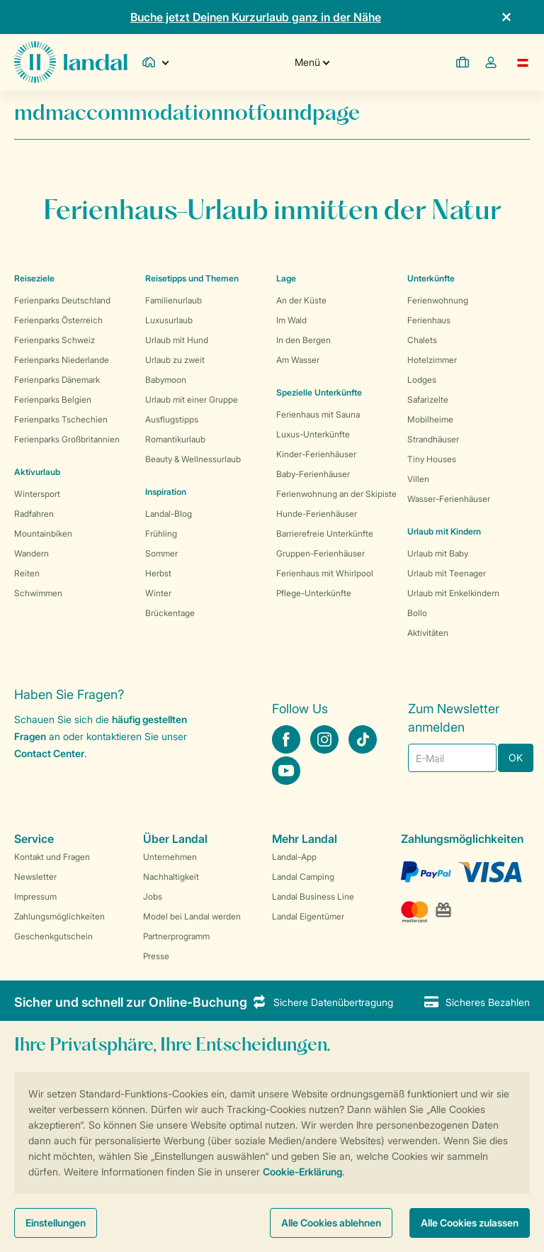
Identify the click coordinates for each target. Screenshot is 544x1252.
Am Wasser (297, 359)
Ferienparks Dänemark (57, 379)
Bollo (417, 613)
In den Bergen (303, 340)
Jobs (152, 896)
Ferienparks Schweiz (54, 340)
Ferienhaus (428, 320)
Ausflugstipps (171, 419)
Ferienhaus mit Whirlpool (324, 573)
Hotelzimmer (432, 359)
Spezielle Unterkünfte (319, 392)
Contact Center (49, 753)
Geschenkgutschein (53, 936)
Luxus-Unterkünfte (313, 434)
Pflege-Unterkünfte (313, 593)
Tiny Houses (431, 459)
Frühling (161, 533)
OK (516, 757)
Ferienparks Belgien (52, 399)
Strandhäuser (433, 439)
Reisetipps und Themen (192, 278)
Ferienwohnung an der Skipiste (336, 493)
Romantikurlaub (175, 439)
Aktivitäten (427, 632)
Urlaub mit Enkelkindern (453, 593)
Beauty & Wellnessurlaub (193, 459)
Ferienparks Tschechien (61, 419)
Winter (158, 593)
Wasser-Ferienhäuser (448, 498)
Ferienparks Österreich (58, 320)
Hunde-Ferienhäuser (316, 513)
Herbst (158, 573)
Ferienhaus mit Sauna (318, 414)
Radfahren (34, 513)
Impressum (35, 896)
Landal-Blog (168, 513)
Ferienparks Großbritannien (67, 439)
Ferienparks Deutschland (62, 300)
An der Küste (301, 300)
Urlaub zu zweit (175, 359)
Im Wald (291, 320)
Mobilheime (430, 419)
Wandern (31, 553)
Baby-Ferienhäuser (313, 474)
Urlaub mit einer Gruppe (191, 399)
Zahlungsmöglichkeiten (59, 916)
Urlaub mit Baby (437, 553)
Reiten (27, 573)
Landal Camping (303, 876)
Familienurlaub (173, 300)
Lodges (421, 379)
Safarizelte (427, 399)
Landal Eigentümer (308, 916)
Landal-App (294, 856)
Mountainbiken (43, 533)
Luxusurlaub (169, 320)
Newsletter (35, 876)
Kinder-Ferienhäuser (316, 454)
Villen (418, 479)
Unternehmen (170, 856)
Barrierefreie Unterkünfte (324, 533)
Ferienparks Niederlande (61, 359)
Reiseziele (34, 278)
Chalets (422, 340)
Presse (156, 956)
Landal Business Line (313, 896)
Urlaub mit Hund (176, 340)
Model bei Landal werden (192, 916)
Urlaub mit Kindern (444, 531)
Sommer (161, 553)
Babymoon (165, 379)
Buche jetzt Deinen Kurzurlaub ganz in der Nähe (255, 17)
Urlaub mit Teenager (446, 573)
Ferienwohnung (437, 300)
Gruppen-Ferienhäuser (320, 553)
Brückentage (170, 613)
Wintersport (37, 493)
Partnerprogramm (176, 936)
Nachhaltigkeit (171, 876)
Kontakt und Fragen (52, 856)
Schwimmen (38, 593)
